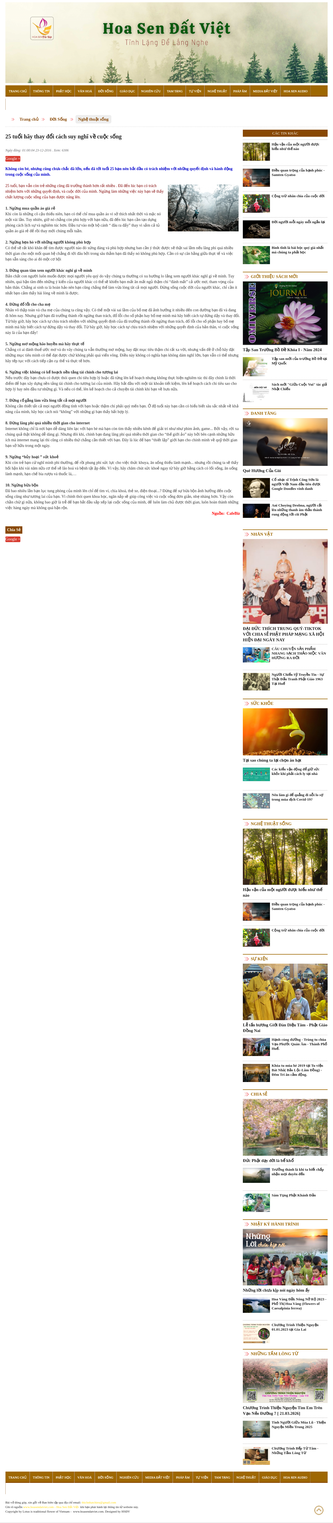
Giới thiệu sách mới (274, 276)
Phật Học (64, 91)
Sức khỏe (262, 703)
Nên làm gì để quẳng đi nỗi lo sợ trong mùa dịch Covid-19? (297, 797)
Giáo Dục (127, 91)
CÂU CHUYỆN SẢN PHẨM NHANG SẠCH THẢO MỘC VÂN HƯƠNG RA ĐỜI (299, 653)
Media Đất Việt (265, 91)
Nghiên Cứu (151, 91)
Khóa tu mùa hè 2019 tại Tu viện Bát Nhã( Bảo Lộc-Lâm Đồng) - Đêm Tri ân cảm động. (297, 1070)
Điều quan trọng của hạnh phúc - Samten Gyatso (298, 172)
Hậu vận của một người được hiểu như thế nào (295, 146)
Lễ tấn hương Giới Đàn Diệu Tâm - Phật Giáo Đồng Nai (285, 1028)
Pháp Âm (240, 91)
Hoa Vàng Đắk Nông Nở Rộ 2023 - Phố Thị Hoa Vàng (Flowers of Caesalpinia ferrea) (299, 1303)
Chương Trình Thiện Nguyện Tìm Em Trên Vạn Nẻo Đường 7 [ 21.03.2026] (282, 1410)
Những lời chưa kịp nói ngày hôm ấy (276, 1290)
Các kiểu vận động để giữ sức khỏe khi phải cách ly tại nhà (295, 771)
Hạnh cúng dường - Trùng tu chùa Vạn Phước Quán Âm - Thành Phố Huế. (299, 1044)
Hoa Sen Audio (295, 91)
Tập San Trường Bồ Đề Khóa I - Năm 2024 (282, 349)
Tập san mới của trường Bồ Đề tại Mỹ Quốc (299, 361)
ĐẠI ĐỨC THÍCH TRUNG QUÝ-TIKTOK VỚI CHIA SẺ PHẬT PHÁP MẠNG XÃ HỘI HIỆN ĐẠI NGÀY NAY (283, 634)
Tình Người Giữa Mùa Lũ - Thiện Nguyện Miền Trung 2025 (299, 1424)
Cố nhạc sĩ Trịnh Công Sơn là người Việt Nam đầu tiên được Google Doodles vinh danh (296, 484)
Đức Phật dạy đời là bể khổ (268, 1160)
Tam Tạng (175, 91)
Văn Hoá (85, 91)
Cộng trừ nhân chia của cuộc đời (298, 196)
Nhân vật (262, 534)
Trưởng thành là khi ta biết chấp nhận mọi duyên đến (298, 1171)
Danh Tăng (263, 413)
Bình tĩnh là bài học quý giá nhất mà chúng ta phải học (298, 249)
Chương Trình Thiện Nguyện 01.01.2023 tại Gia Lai (295, 1327)
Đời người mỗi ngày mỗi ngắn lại (298, 222)
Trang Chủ (18, 91)
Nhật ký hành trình (275, 1224)
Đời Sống (105, 91)
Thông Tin (41, 91)
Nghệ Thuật (217, 91)
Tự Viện (195, 91)
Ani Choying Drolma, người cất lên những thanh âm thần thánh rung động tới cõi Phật (297, 509)
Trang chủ (29, 119)
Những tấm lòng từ (274, 1354)
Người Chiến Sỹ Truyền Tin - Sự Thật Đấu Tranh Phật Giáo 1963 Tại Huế (298, 679)
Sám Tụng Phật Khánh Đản (294, 1195)
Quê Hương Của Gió (262, 470)
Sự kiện (259, 959)
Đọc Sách (16, 104)
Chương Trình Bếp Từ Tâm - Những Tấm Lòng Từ (295, 1450)
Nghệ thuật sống (93, 119)
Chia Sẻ (259, 1094)
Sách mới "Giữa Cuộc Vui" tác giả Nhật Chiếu (299, 386)
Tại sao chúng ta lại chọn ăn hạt (272, 760)
